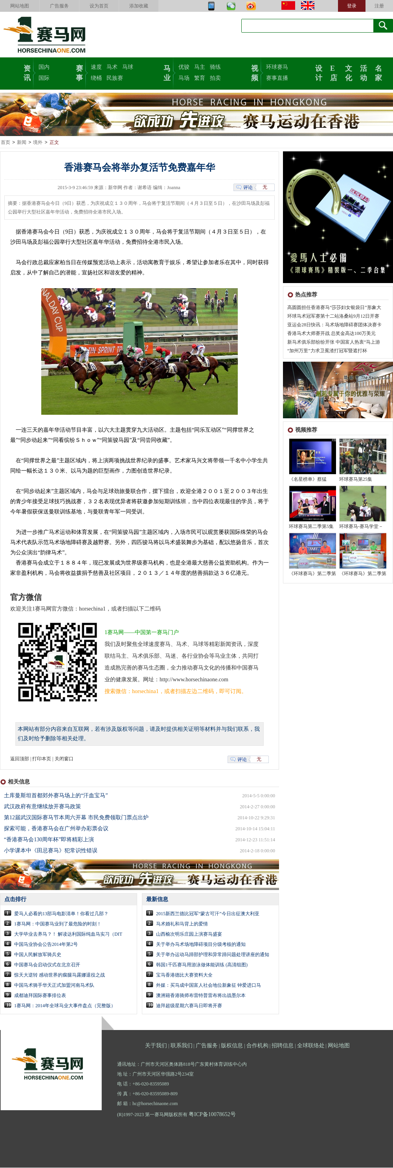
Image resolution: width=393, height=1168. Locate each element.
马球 (127, 67)
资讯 (27, 72)
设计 (318, 72)
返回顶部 (19, 759)
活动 (363, 72)
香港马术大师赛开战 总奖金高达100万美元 (331, 334)
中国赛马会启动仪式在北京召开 (47, 965)
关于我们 (156, 1046)
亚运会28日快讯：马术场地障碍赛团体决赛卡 (334, 325)
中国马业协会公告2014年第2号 (46, 944)
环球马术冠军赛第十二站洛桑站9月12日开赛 (333, 316)
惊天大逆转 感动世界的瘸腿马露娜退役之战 (59, 975)
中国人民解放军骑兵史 (37, 955)
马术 (112, 67)
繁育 (199, 78)
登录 (351, 6)
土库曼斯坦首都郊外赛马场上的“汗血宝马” (56, 796)
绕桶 (96, 78)
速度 (96, 67)
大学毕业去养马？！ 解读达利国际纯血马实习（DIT (68, 934)
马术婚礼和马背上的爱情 (182, 924)
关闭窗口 (64, 759)
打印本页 (41, 759)
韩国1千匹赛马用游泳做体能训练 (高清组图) (202, 965)
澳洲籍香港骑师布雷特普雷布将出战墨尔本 (201, 996)
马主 (199, 67)
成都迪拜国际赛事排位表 (40, 996)
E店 (333, 72)
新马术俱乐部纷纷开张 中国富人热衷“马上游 (333, 342)
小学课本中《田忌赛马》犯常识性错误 (50, 851)
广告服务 (59, 6)
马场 (183, 78)
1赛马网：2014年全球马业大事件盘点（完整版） (65, 1006)
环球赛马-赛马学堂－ (361, 527)
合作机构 (257, 1046)
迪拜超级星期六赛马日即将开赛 (189, 1006)
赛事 (79, 72)
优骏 (183, 67)
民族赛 (115, 78)
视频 (254, 72)
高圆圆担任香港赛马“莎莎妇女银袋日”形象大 (334, 308)
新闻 (21, 142)
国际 (44, 78)
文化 (348, 72)
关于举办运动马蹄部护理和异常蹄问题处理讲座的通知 (212, 955)
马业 (167, 72)
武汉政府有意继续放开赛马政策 (42, 807)
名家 (378, 72)
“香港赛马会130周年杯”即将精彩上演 (49, 840)
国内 (44, 67)
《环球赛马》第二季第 (312, 574)
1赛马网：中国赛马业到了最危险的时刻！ (57, 924)
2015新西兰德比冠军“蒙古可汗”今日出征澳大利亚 (207, 914)
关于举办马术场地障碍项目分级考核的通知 (201, 944)
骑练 (215, 67)
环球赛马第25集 (355, 479)
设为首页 (99, 6)
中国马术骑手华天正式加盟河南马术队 (54, 985)
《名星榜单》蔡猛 (308, 479)
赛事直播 (277, 78)
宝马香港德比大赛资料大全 (184, 975)
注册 (379, 6)
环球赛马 (277, 67)
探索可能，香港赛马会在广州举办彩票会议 (56, 829)
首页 (5, 142)
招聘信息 (283, 1046)
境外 (37, 142)
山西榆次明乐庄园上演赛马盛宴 (189, 934)
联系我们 (182, 1046)
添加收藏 (138, 6)
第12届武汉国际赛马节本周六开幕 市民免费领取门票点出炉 (76, 818)
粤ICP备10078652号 (212, 1115)
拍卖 (215, 78)
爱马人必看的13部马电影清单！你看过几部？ (61, 914)
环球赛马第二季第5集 (311, 527)
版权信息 (232, 1046)
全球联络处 (311, 1046)
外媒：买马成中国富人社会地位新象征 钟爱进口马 (208, 985)
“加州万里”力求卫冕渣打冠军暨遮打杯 (327, 351)
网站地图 (19, 6)
